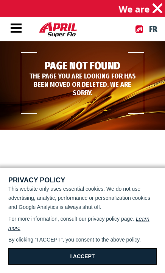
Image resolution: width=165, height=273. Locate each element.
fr (153, 29)
